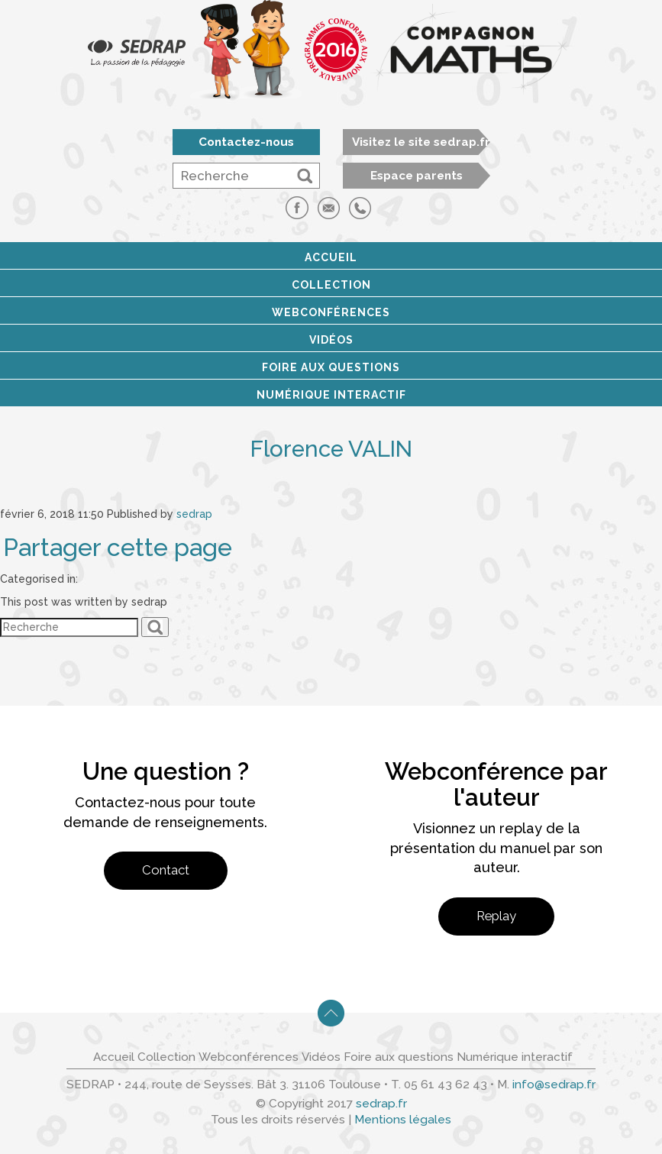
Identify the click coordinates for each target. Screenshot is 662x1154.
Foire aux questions (331, 367)
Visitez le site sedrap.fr (421, 142)
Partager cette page (117, 547)
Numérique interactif (331, 395)
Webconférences (331, 312)
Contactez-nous (246, 142)
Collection (331, 285)
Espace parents (416, 176)
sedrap (194, 514)
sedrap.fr (381, 1103)
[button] (304, 175)
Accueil (331, 257)
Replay (496, 915)
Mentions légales (402, 1120)
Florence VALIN (331, 448)
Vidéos (331, 340)
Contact (165, 870)
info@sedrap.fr (554, 1084)
